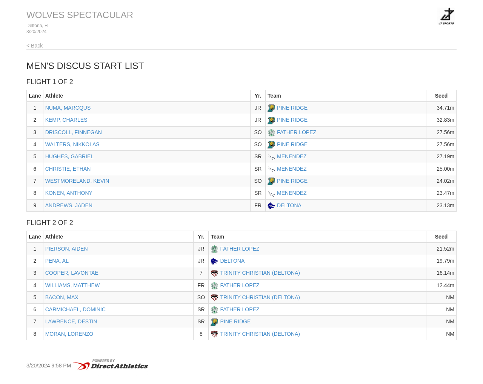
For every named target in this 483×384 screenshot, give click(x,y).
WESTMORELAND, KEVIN (77, 181)
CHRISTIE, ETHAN (68, 169)
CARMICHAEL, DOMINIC (75, 309)
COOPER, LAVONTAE (71, 273)
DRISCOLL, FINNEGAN (73, 132)
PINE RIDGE (292, 108)
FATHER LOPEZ (296, 132)
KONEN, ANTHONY (68, 193)
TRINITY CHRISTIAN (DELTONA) (260, 273)
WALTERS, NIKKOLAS (72, 144)
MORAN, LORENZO (69, 334)
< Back (34, 46)
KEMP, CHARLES (66, 120)
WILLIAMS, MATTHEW (72, 285)
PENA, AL (57, 261)
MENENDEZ (292, 156)
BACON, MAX (61, 297)
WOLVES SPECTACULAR (79, 15)
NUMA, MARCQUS (68, 108)
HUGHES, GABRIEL (69, 156)
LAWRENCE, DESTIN (71, 321)
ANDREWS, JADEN (68, 205)
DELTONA (289, 205)
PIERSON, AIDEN (66, 249)
